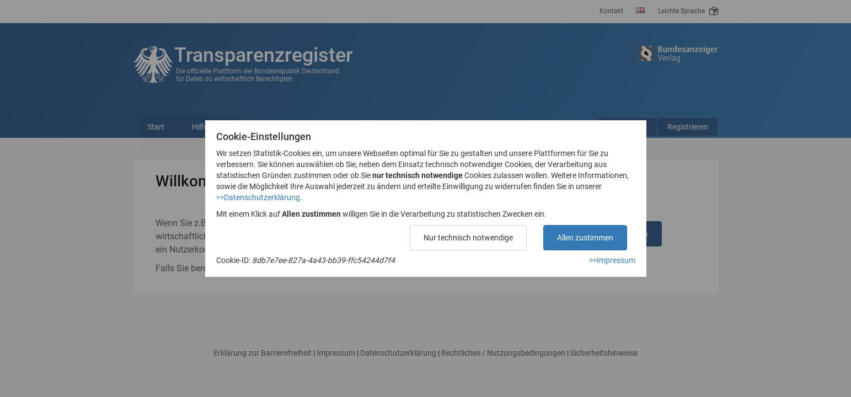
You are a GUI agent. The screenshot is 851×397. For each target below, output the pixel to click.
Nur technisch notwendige (468, 237)
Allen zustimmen (585, 237)
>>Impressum (612, 260)
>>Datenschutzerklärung (258, 197)
